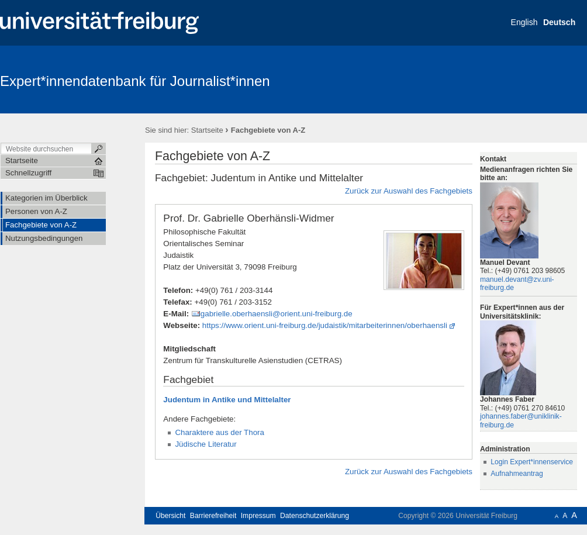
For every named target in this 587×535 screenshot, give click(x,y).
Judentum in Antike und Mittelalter (227, 399)
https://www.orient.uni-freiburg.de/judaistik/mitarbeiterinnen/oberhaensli (324, 325)
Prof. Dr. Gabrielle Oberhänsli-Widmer (248, 218)
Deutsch (559, 22)
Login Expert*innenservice (532, 462)
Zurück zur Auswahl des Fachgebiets (408, 191)
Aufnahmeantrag (517, 474)
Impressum (258, 516)
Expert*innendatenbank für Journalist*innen (135, 81)
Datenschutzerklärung (314, 516)
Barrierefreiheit (213, 516)
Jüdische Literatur (205, 444)
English (524, 22)
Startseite (207, 130)
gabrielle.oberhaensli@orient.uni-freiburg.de (277, 313)
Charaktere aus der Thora (219, 432)
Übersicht (170, 516)
